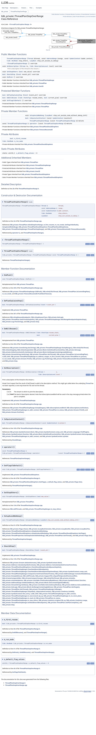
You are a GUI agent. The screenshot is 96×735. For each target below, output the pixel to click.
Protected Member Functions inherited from (29, 104)
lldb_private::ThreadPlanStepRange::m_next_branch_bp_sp (22, 596)
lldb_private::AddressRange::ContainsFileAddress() (72, 574)
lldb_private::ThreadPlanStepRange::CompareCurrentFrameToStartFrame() (28, 574)
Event (19, 74)
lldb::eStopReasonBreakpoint (20, 317)
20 (13, 189)
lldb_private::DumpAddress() (12, 576)
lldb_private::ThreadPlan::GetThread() (43, 354)
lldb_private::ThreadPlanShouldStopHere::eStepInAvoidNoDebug (24, 531)
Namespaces (14, 8)
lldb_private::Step (33, 322)
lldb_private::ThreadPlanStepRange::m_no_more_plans (62, 596)
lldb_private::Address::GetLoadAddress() (76, 585)
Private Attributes (67, 16)
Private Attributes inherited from (27, 144)
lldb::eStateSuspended (25, 350)
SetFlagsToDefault (14, 100)
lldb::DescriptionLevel (39, 66)
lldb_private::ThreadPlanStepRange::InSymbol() (18, 591)
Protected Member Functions (73, 14)
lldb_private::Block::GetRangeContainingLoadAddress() (53, 352)
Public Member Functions (58, 14)
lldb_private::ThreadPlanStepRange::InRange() (45, 589)
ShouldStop (11, 74)
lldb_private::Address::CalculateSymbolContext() (19, 565)
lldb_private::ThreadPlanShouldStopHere (44, 127)
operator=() (16, 233)
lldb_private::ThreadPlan (38, 83)
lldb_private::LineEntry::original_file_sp (52, 600)
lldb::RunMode (12, 61)
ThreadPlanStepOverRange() (34, 233)
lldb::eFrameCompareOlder (11, 578)
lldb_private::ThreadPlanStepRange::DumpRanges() (54, 348)
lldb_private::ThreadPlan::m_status (52, 410)
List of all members (90, 16)
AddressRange (52, 58)
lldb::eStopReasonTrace (39, 317)
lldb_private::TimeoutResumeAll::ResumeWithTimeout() (72, 359)
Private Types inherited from (25, 174)
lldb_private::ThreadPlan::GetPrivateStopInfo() (18, 319)
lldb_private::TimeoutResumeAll (41, 130)
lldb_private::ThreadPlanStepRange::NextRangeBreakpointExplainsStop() (60, 319)
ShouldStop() (16, 440)
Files (32, 8)
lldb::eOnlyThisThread (50, 291)
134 (15, 505)
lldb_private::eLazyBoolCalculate (40, 529)
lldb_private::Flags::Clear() (19, 529)
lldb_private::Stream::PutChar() (13, 412)
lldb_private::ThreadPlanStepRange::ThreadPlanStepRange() (23, 229)
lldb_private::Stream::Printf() (22, 359)
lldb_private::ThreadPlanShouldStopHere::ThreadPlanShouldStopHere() (43, 227)
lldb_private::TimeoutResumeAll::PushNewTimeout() (33, 294)
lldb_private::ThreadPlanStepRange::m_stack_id (18, 598)
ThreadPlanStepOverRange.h (20, 24)
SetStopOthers (12, 72)
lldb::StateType (25, 98)
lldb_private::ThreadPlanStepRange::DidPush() (26, 291)
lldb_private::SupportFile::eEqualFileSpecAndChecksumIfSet (56, 576)
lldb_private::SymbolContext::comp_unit (49, 432)
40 (14, 478)
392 (15, 344)
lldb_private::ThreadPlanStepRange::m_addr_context (20, 410)
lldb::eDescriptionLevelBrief (56, 408)
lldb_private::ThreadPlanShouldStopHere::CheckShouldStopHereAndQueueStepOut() (31, 567)
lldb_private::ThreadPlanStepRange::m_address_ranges (30, 356)
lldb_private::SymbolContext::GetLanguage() (77, 434)
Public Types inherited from (19, 162)
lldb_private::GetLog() (55, 317)
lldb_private (4, 11)
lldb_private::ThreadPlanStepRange (42, 80)
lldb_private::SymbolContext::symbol (55, 436)
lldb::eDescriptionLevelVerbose (77, 408)
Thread (30, 58)
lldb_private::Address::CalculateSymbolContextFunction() (57, 565)
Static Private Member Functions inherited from (32, 177)
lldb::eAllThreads (16, 509)
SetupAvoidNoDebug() (10, 227)
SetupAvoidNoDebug (37, 115)
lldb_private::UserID (36, 86)
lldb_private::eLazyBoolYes (80, 529)
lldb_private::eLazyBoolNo (61, 529)
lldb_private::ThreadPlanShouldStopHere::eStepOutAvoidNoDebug (25, 533)
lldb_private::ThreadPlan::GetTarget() (67, 587)
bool (21, 72)
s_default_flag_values (25, 153)
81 (14, 525)
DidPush (10, 77)
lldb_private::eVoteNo (67, 578)
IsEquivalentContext (38, 118)
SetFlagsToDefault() (71, 225)
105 (15, 428)
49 (14, 404)
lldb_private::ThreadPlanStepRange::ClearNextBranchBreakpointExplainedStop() (30, 571)
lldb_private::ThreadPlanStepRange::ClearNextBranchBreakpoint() (25, 569)
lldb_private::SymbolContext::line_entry (16, 594)
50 (14, 629)
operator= (33, 123)
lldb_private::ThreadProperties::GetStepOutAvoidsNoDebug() (23, 535)
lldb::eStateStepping (9, 350)
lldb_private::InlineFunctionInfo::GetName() (17, 352)
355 (15, 288)
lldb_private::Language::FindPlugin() (76, 432)
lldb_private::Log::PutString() (43, 359)
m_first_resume (20, 138)
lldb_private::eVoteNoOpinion (12, 580)
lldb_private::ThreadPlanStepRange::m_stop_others (43, 509)
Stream (22, 66)
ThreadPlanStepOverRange (19, 11)
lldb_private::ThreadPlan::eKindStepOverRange (26, 225)
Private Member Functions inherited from (30, 127)
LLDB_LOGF (6, 356)
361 (15, 314)
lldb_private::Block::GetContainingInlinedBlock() (52, 583)
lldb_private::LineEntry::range (76, 600)
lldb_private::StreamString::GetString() (15, 354)
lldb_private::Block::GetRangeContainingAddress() (35, 587)
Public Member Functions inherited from (27, 80)
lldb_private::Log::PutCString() (12, 322)
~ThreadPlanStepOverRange (17, 63)
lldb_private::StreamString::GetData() (15, 585)
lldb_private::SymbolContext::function (15, 434)
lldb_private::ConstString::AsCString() (23, 348)
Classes (24, 8)
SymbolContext (74, 58)
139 (15, 559)
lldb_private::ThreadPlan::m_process (73, 356)
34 (14, 221)
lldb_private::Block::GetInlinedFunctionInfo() (49, 350)
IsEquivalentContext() (43, 591)
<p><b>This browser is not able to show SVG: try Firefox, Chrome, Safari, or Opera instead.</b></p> (48, 39)
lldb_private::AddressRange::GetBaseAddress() (18, 583)
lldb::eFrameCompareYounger (32, 578)
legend (48, 50)
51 (14, 649)
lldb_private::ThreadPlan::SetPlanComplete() (63, 602)
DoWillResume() (17, 632)
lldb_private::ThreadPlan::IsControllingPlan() (74, 291)
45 (14, 668)
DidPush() (15, 652)
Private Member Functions (88, 14)
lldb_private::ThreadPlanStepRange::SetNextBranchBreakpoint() (24, 602)
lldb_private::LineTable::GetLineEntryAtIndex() (45, 585)
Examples (39, 8)
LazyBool (33, 61)
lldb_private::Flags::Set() (73, 482)
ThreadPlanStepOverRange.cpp (31, 221)
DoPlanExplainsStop (14, 95)
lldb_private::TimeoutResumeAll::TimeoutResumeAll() (66, 229)
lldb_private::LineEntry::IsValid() (63, 591)
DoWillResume (12, 98)
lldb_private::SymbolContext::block (22, 432)
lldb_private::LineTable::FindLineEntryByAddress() (41, 580)
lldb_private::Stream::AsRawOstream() (23, 563)
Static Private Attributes (79, 16)
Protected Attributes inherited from (26, 165)
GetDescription (13, 66)
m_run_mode (18, 141)
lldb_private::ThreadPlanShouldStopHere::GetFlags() (28, 482)
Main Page (5, 8)
